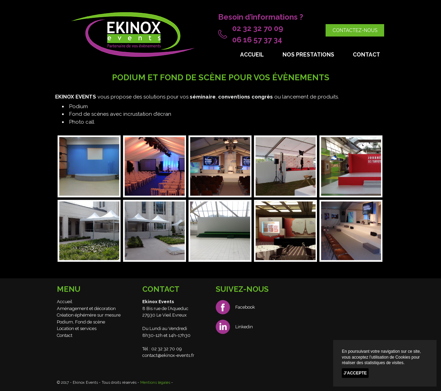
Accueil (252, 54)
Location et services (76, 328)
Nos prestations (308, 54)
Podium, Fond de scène (81, 322)
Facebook (235, 307)
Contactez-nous (354, 30)
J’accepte (355, 373)
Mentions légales (155, 382)
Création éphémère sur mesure (89, 315)
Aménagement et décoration (86, 308)
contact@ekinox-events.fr (168, 355)
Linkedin (234, 326)
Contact (366, 54)
